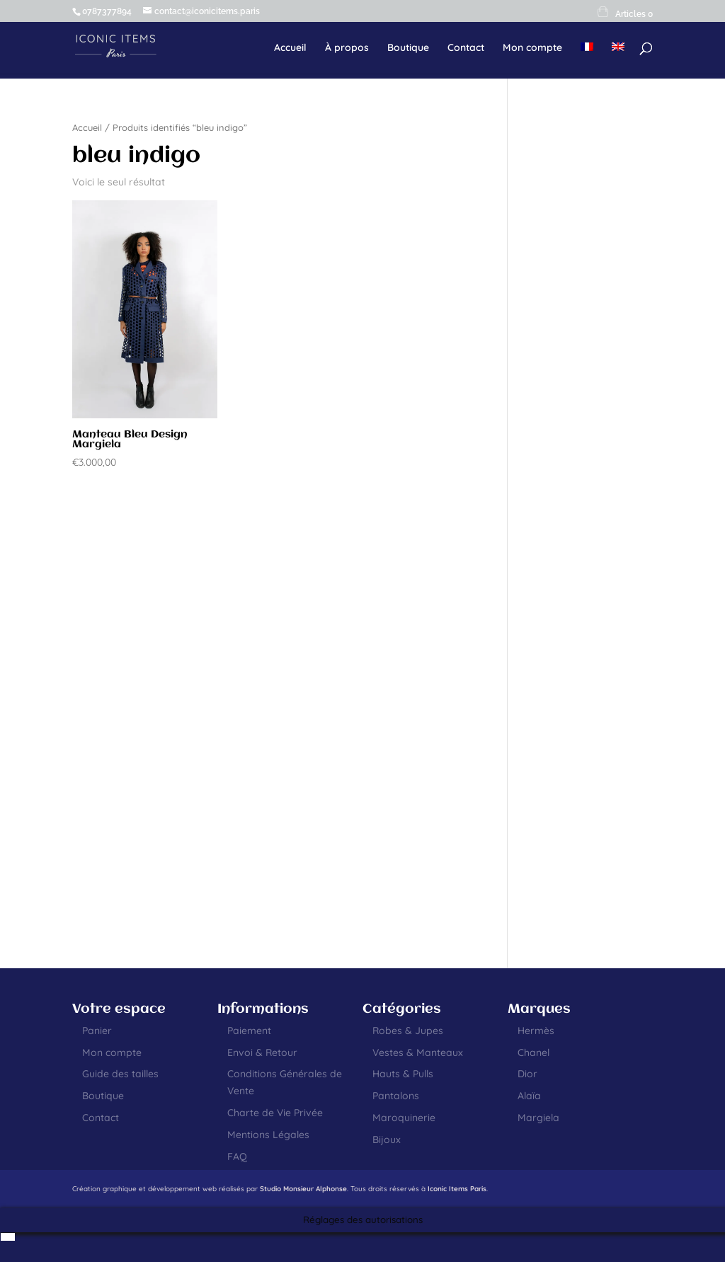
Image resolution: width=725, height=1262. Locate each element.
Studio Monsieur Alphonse (303, 1188)
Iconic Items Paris (457, 1188)
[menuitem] (587, 58)
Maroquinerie (403, 1117)
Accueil (290, 48)
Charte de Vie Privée (275, 1112)
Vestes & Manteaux (417, 1052)
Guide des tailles (120, 1073)
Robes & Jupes (407, 1030)
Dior (527, 1073)
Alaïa (529, 1095)
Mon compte (532, 48)
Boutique (408, 48)
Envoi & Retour (262, 1052)
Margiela (538, 1117)
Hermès (536, 1030)
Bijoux (386, 1139)
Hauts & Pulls (402, 1073)
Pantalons (395, 1095)
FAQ (237, 1156)
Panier (97, 1030)
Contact (465, 48)
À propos (347, 48)
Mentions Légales (268, 1134)
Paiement (249, 1030)
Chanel (533, 1052)
